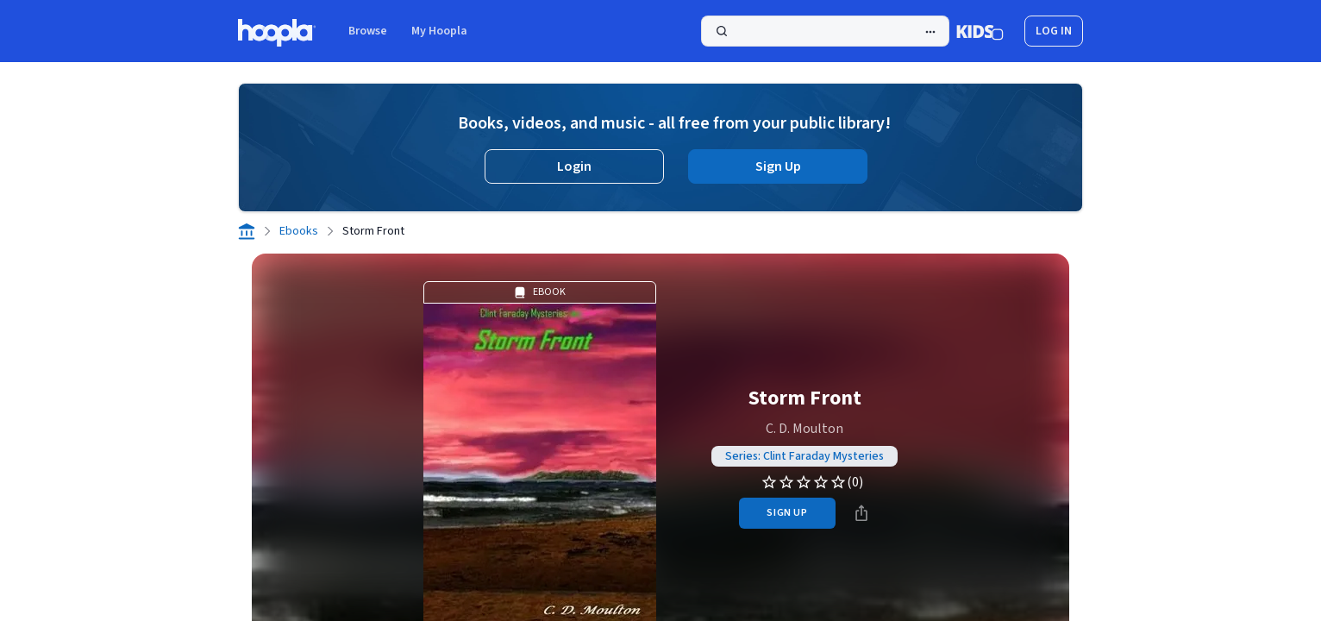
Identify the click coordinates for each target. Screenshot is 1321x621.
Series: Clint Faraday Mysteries (804, 456)
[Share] (861, 513)
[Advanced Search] (930, 32)
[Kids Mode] (980, 31)
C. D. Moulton (804, 428)
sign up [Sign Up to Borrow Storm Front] (787, 512)
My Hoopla (439, 31)
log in (1054, 31)
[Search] (825, 31)
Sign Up (778, 166)
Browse (367, 31)
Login (574, 166)
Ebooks (298, 231)
